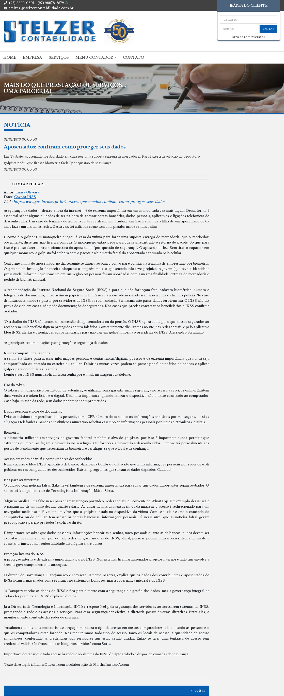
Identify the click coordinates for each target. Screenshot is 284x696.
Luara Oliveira (27, 192)
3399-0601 (21, 3)
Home (9, 57)
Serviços (59, 57)
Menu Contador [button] (94, 57)
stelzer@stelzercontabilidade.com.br (41, 8)
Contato (133, 57)
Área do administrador (248, 37)
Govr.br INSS (25, 197)
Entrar (268, 28)
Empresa (32, 57)
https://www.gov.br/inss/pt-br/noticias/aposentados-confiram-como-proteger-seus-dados (89, 202)
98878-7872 (53, 3)
